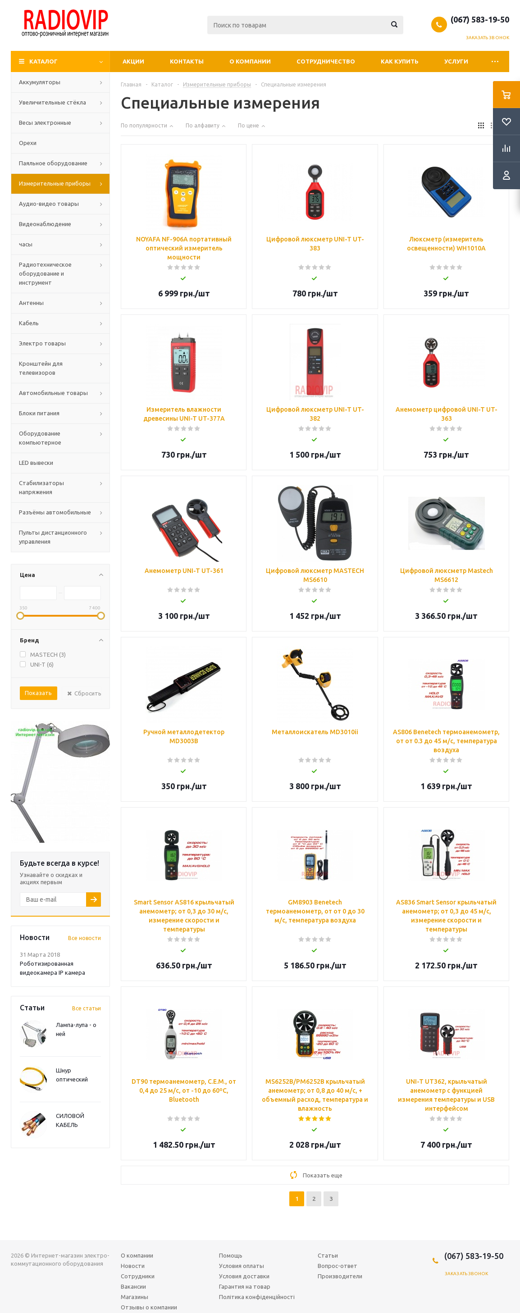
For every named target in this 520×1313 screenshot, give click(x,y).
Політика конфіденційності (257, 1297)
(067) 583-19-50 (480, 19)
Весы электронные (45, 122)
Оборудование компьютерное (40, 437)
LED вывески (36, 462)
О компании (250, 61)
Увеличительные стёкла (52, 102)
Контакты (187, 61)
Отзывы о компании (149, 1307)
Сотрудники (138, 1276)
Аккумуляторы (39, 82)
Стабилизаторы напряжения (41, 487)
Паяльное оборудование (53, 163)
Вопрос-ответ (337, 1266)
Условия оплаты (241, 1266)
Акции (133, 61)
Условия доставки (244, 1276)
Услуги (456, 61)
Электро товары (42, 343)
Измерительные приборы (55, 183)
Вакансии (133, 1286)
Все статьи (86, 1008)
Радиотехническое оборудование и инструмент (45, 273)
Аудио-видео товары (49, 203)
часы (25, 244)
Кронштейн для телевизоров (41, 368)
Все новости (84, 938)
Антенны (31, 303)
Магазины (134, 1297)
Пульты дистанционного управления (53, 537)
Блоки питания (39, 413)
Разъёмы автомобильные (55, 512)
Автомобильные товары (53, 393)
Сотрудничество (325, 61)
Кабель (29, 323)
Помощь (230, 1255)
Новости (133, 1266)
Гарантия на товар (244, 1286)
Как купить (400, 61)
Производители (340, 1276)
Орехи (27, 143)
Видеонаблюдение (45, 224)
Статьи (328, 1255)
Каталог (43, 61)
